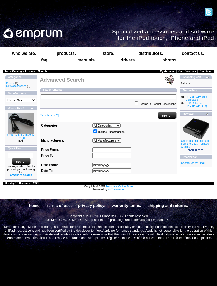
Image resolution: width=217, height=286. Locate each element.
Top (7, 71)
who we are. (24, 53)
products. (66, 53)
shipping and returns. (168, 205)
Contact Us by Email (193, 163)
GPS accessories (16, 86)
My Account (167, 71)
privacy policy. (91, 205)
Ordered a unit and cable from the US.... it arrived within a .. (195, 143)
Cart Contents (187, 71)
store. (108, 53)
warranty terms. (126, 205)
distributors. (150, 53)
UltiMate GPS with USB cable (196, 98)
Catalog (17, 71)
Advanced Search (36, 71)
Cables (10, 83)
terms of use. (59, 205)
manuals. (86, 60)
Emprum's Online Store (119, 186)
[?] (49, 115)
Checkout (206, 71)
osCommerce (116, 189)
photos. (170, 60)
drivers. (128, 60)
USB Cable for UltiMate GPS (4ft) (21, 137)
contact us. (193, 53)
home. (35, 205)
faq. (45, 60)
